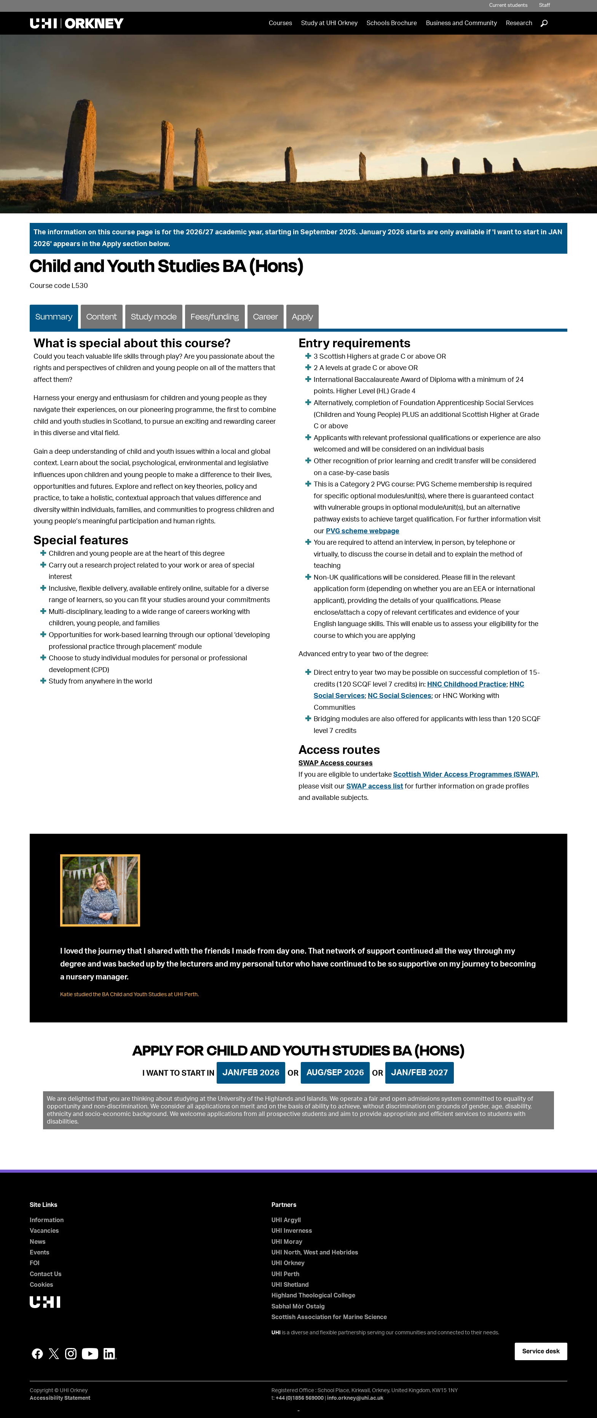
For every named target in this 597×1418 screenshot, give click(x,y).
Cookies (41, 1285)
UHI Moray (286, 1242)
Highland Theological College (313, 1295)
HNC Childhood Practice (466, 684)
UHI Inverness (291, 1231)
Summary (53, 316)
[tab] (54, 316)
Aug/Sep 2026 (335, 1072)
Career (265, 316)
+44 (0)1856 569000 (300, 1398)
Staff (544, 5)
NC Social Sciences (399, 696)
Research (519, 23)
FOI (35, 1263)
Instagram (71, 1353)
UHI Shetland (290, 1285)
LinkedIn (110, 1353)
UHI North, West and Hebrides (314, 1252)
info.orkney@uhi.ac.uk (355, 1398)
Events (39, 1252)
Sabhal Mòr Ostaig (298, 1307)
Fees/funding (215, 316)
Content (101, 316)
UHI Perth (285, 1274)
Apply (302, 316)
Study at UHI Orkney (329, 23)
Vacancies (44, 1231)
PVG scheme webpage (362, 531)
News (38, 1242)
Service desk (541, 1351)
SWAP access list (374, 786)
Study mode (154, 316)
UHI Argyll (286, 1220)
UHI (276, 1332)
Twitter (54, 1353)
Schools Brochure (392, 23)
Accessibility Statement (60, 1398)
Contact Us (46, 1274)
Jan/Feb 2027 (419, 1072)
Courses (280, 23)
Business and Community (461, 23)
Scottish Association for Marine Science (329, 1317)
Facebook (37, 1353)
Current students (508, 5)
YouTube (90, 1353)
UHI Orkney (288, 1263)
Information (47, 1220)
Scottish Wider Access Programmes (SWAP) (465, 774)
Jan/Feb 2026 (250, 1072)
